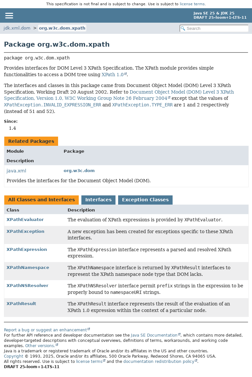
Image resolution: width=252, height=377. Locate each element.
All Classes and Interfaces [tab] (41, 199)
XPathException (25, 231)
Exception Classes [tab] (145, 199)
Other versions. (40, 346)
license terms (192, 4)
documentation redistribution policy (158, 361)
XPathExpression (27, 249)
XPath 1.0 (113, 74)
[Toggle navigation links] (8, 15)
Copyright (13, 356)
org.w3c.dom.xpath (62, 28)
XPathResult (21, 303)
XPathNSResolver (27, 285)
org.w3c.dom (79, 170)
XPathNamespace (28, 267)
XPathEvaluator (25, 219)
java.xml (16, 170)
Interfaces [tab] (98, 199)
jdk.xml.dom (17, 28)
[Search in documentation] (214, 28)
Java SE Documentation (154, 335)
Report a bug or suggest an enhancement (45, 330)
